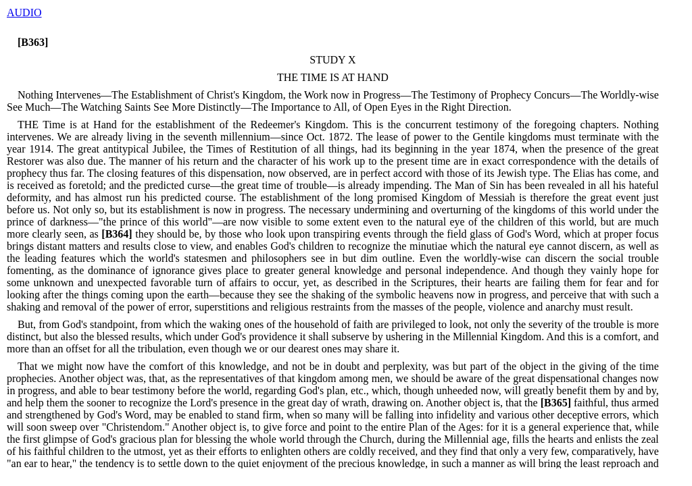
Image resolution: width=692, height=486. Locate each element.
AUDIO (24, 12)
